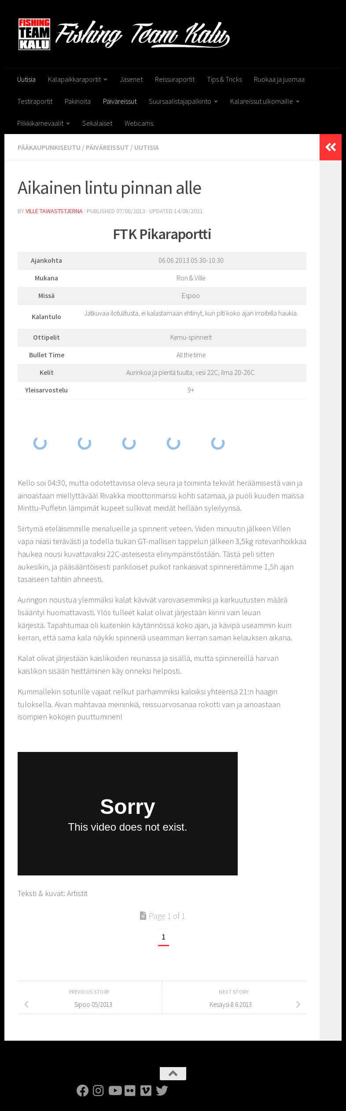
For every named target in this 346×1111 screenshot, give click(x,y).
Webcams (139, 123)
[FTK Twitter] (162, 1091)
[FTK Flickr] (130, 1091)
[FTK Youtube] (114, 1091)
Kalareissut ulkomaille (261, 101)
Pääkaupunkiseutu (49, 147)
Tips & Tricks (224, 79)
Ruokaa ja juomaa (279, 79)
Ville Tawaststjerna (54, 211)
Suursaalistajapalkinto (180, 101)
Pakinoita (78, 101)
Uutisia (26, 79)
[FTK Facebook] (83, 1091)
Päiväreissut (119, 101)
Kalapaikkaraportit (74, 79)
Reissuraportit (175, 79)
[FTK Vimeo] (146, 1091)
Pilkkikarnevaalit (40, 123)
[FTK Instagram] (98, 1091)
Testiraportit (34, 101)
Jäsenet (131, 79)
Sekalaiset (97, 123)
